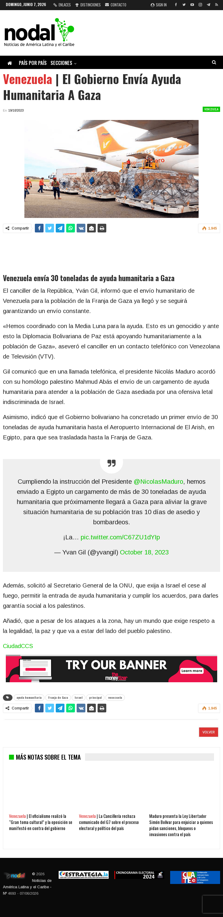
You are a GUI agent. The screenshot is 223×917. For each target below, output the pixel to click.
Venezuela (211, 109)
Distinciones (88, 5)
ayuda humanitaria (29, 697)
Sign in (159, 5)
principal (95, 697)
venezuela (115, 697)
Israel (78, 697)
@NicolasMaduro (158, 481)
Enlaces (62, 5)
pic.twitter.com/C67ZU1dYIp (120, 537)
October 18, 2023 (144, 552)
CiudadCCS (18, 646)
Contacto (115, 5)
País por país (33, 62)
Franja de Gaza (58, 697)
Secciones (61, 62)
